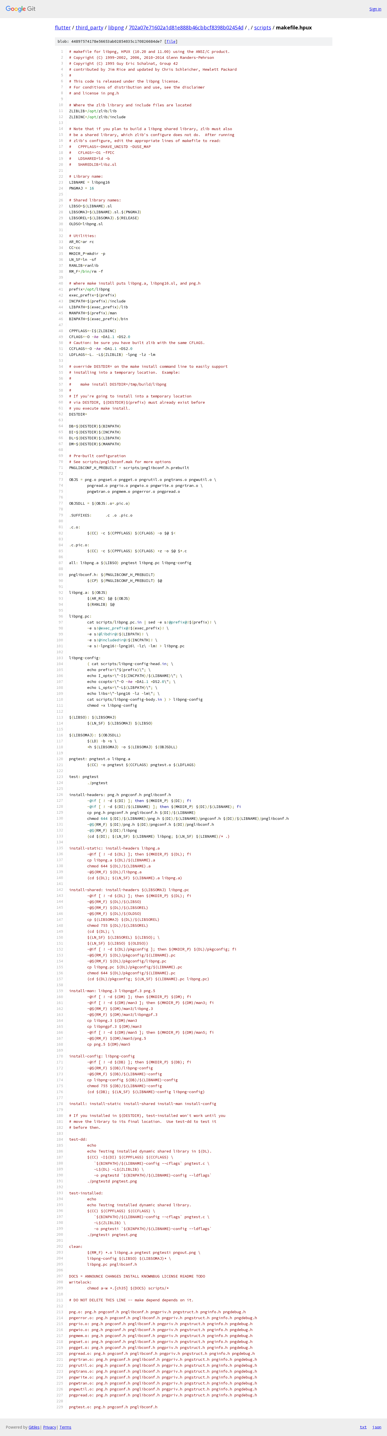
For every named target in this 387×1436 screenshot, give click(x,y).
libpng (116, 27)
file (171, 41)
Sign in (375, 9)
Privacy (49, 1427)
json (376, 1426)
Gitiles (34, 1427)
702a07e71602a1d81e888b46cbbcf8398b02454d (186, 27)
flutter (63, 27)
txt (363, 1426)
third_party (89, 27)
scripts (262, 27)
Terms (65, 1427)
